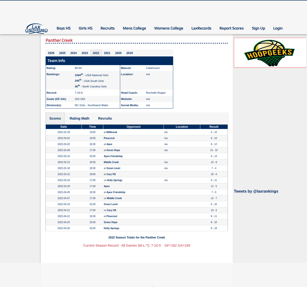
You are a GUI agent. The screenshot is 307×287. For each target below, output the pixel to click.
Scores (55, 118)
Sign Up (258, 28)
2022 (96, 53)
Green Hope (113, 150)
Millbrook (111, 132)
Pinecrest (109, 138)
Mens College (134, 28)
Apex (109, 144)
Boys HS (64, 28)
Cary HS (111, 174)
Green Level (113, 168)
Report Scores (231, 28)
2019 (129, 53)
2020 (118, 53)
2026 (51, 53)
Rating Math (79, 118)
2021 (107, 53)
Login (278, 28)
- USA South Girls (89, 80)
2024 (73, 53)
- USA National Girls (91, 75)
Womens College (168, 28)
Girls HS (85, 28)
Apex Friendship (113, 156)
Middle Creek (111, 162)
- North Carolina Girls (91, 86)
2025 (62, 53)
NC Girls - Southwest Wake (91, 105)
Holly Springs (114, 180)
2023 (85, 53)
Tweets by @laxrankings (256, 191)
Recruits (107, 28)
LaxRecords (201, 28)
